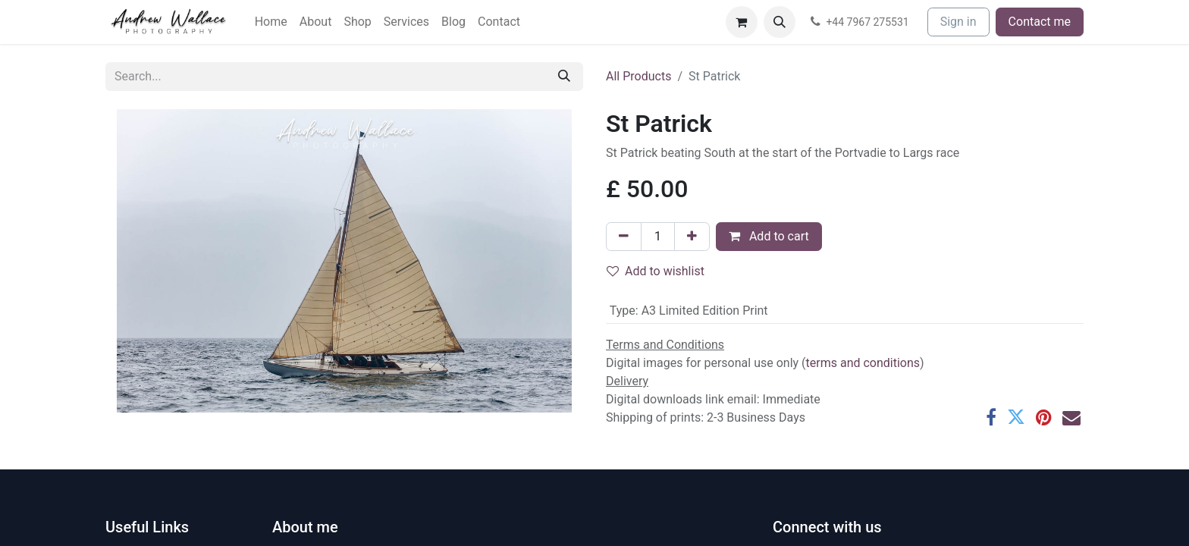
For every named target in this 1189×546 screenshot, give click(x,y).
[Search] (564, 76)
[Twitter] (1016, 417)
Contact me (1040, 21)
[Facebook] (991, 417)
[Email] (1071, 417)
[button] (779, 22)
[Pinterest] (1044, 417)
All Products (638, 76)
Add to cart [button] (769, 236)
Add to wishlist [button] (655, 271)
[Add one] (692, 236)
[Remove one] (624, 236)
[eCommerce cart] (742, 22)
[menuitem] (271, 22)
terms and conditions (863, 363)
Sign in (958, 21)
